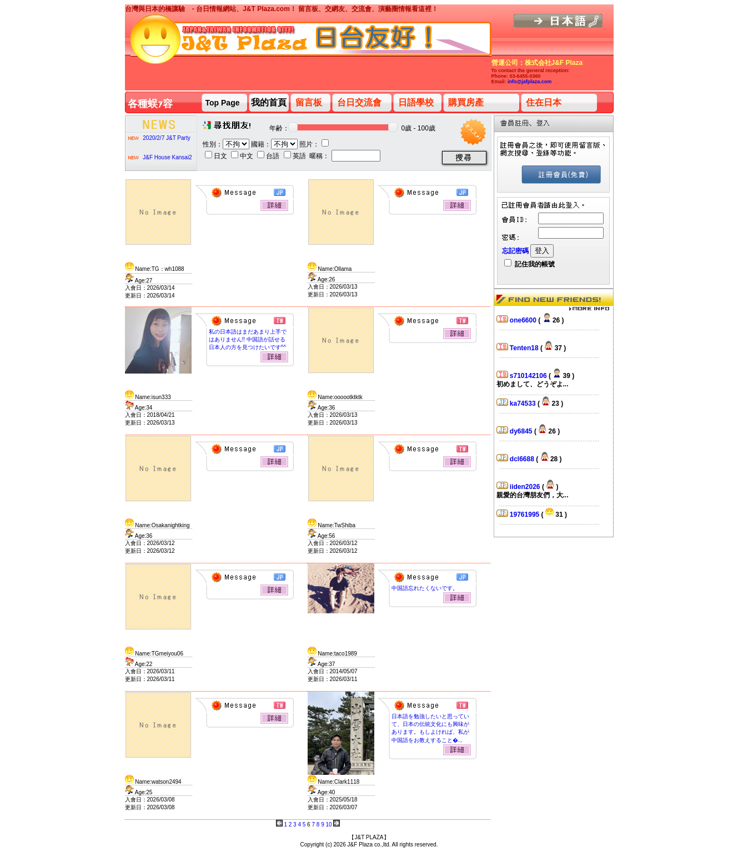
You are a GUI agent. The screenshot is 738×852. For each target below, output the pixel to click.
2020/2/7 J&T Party (166, 138)
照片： (314, 144)
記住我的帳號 (529, 264)
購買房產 (466, 102)
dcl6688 (523, 459)
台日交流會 (359, 102)
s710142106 (529, 376)
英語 (296, 156)
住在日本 (543, 102)
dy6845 (522, 431)
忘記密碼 (515, 251)
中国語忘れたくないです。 (424, 588)
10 (328, 824)
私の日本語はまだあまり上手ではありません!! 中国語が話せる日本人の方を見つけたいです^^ (248, 339)
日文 (217, 156)
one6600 (524, 320)
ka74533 (524, 403)
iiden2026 (526, 487)
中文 (243, 156)
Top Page (222, 102)
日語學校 (416, 102)
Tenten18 (525, 348)
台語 (269, 156)
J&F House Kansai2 (167, 157)
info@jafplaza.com (529, 81)
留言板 (308, 102)
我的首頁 (269, 102)
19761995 (525, 514)
